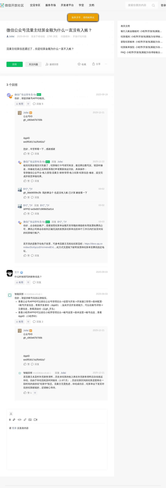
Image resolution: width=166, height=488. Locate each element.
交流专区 (35, 5)
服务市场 (50, 5)
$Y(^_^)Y (44, 205)
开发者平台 (67, 5)
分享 (96, 63)
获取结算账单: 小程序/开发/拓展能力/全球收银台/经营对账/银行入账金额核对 (142, 41)
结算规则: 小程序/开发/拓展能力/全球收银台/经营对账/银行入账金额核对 (142, 36)
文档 (91, 5)
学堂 (81, 5)
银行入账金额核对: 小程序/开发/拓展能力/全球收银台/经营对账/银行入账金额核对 (142, 31)
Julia (12, 36)
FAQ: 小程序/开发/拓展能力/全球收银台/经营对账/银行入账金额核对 (142, 52)
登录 (163, 5)
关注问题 (33, 64)
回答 (14, 64)
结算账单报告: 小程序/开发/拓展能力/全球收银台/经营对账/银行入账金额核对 (142, 47)
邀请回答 (52, 64)
